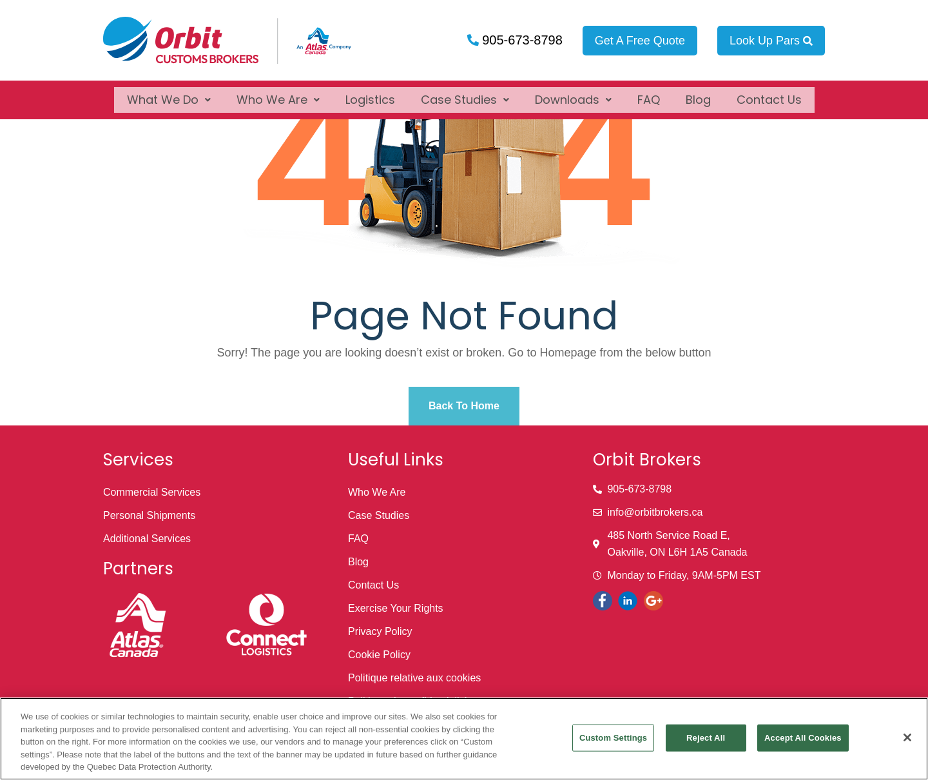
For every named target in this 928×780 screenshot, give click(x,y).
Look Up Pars (771, 40)
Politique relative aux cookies (414, 677)
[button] (169, 94)
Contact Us (769, 94)
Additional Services (147, 538)
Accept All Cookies (803, 738)
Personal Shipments (149, 515)
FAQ (648, 94)
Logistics (370, 94)
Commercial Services (151, 492)
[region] (464, 738)
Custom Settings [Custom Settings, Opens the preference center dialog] (613, 738)
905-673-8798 (521, 40)
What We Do (169, 94)
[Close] (907, 737)
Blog (698, 94)
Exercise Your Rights (395, 608)
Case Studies (465, 94)
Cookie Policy (379, 654)
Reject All (705, 738)
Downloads (573, 94)
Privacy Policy (380, 631)
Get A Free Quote (640, 40)
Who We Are (278, 94)
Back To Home (464, 405)
